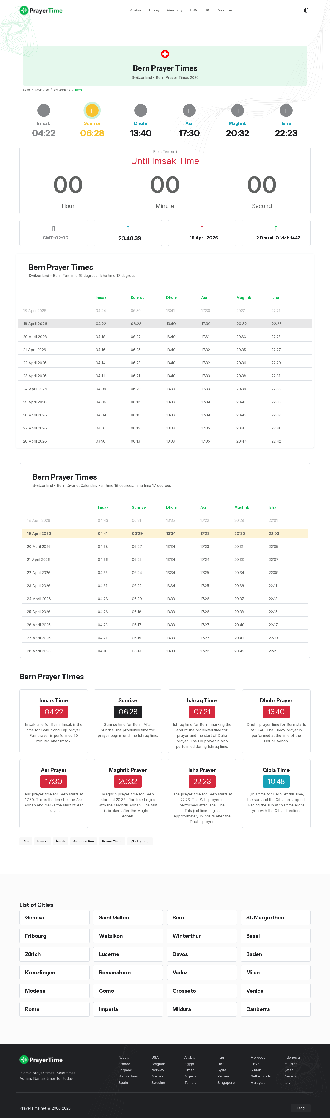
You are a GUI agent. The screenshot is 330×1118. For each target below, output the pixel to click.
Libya (254, 1064)
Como (107, 990)
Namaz (42, 841)
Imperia (109, 1009)
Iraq (220, 1057)
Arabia (135, 11)
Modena (36, 990)
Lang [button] (299, 1108)
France (124, 1064)
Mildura (182, 1009)
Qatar (288, 1070)
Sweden (158, 1082)
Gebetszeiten (83, 841)
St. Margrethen (266, 917)
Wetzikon (111, 935)
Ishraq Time (202, 700)
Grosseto (185, 990)
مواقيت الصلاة (140, 841)
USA (193, 11)
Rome (33, 1009)
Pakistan (290, 1064)
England (125, 1070)
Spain (123, 1082)
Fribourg (36, 935)
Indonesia (291, 1057)
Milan (253, 972)
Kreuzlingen (41, 972)
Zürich (33, 954)
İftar (26, 841)
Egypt (189, 1064)
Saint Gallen (114, 917)
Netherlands (260, 1076)
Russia (123, 1057)
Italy (287, 1082)
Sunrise (128, 700)
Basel (253, 935)
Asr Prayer (54, 770)
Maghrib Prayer (128, 770)
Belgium (158, 1064)
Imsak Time (53, 700)
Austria (157, 1076)
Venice (255, 990)
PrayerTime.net (32, 1108)
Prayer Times (112, 841)
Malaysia (258, 1082)
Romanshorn (116, 972)
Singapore (226, 1082)
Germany (175, 11)
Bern (179, 917)
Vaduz (181, 972)
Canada (290, 1076)
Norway (157, 1070)
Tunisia (190, 1082)
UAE (220, 1064)
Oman (189, 1070)
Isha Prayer (202, 770)
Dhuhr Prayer (276, 700)
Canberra (258, 1009)
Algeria (190, 1076)
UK (206, 11)
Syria (221, 1070)
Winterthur (187, 935)
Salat (26, 89)
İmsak (60, 841)
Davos (181, 954)
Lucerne (110, 954)
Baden (254, 954)
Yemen (223, 1076)
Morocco (257, 1057)
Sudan (255, 1070)
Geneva (35, 917)
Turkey (154, 11)
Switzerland (62, 89)
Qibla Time (276, 770)
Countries (225, 11)
